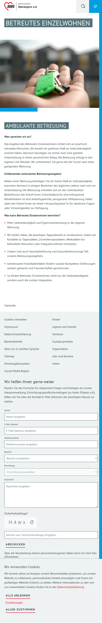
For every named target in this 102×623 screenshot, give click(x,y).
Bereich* (8, 452)
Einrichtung (9, 465)
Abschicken (15, 544)
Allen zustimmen (20, 609)
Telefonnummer (11, 438)
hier (94, 553)
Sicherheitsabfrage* (16, 513)
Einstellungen (14, 602)
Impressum (11, 327)
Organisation (60, 349)
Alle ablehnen (18, 595)
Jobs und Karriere (62, 356)
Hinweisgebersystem (17, 363)
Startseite (10, 305)
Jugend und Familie (64, 327)
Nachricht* (9, 479)
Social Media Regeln (16, 371)
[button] (83, 7)
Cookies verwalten (15, 319)
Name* (7, 410)
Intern (56, 363)
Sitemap (9, 356)
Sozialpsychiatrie (62, 341)
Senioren (57, 334)
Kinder (56, 319)
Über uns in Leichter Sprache (21, 349)
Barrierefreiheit (13, 341)
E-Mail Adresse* (11, 424)
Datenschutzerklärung (70, 587)
